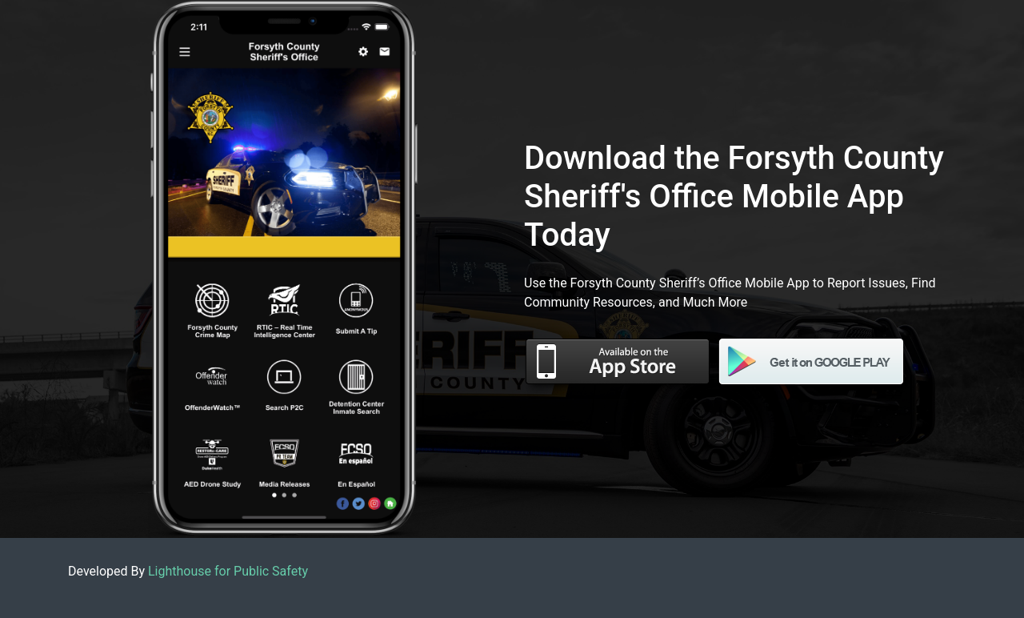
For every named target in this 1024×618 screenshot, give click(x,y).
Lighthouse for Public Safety (228, 571)
